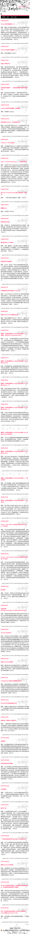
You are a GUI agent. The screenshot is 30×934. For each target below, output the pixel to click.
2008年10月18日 (5, 118)
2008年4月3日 (4, 404)
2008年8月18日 (5, 158)
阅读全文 (16, 39)
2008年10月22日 (5, 105)
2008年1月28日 (5, 717)
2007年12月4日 (5, 804)
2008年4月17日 (5, 357)
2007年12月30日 (5, 737)
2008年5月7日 (4, 287)
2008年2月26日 (5, 629)
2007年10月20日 (5, 882)
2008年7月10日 (5, 204)
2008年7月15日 (5, 189)
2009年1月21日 (5, 60)
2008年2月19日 (5, 658)
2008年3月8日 (4, 605)
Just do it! (23, 7)
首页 (8, 17)
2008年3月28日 (5, 521)
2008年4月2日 (4, 448)
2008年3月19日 (5, 586)
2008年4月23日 (5, 330)
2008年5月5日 (4, 311)
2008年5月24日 (5, 218)
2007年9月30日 (5, 908)
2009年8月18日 (5, 20)
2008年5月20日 (5, 239)
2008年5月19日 (5, 258)
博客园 (3, 17)
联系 (12, 17)
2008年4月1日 (4, 497)
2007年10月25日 (5, 835)
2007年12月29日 (5, 760)
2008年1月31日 (5, 700)
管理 (15, 17)
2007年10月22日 (5, 861)
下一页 (26, 924)
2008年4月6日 (4, 380)
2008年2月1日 (4, 677)
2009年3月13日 (5, 46)
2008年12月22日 (5, 84)
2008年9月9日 (4, 139)
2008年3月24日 (5, 553)
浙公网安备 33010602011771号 (9, 930)
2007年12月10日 (5, 786)
